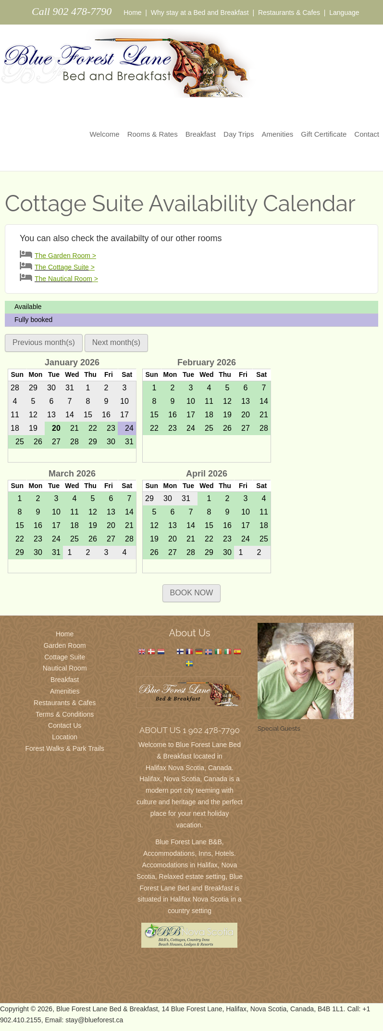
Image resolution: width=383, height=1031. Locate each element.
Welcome (104, 134)
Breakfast (200, 134)
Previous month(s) (43, 342)
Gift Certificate (323, 134)
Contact (366, 134)
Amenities (277, 134)
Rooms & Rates (152, 134)
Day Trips (238, 134)
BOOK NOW (191, 593)
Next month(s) (116, 342)
